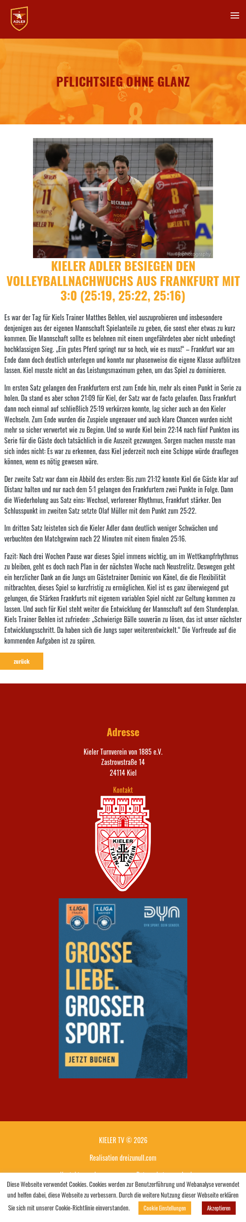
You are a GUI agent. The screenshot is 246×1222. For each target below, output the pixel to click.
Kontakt (123, 790)
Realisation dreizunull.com (123, 1158)
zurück (22, 661)
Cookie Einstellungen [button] (165, 1208)
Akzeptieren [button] (219, 1208)
